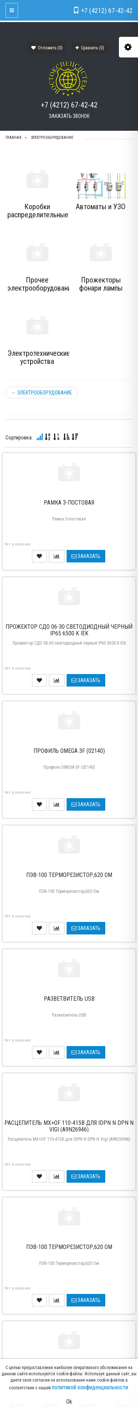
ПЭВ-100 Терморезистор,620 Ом (69, 874)
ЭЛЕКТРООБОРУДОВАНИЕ (41, 393)
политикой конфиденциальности (90, 1387)
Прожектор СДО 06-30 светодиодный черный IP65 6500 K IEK (69, 630)
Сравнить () (89, 47)
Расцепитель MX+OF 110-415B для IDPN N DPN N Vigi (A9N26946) (69, 1126)
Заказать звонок (69, 116)
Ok (69, 1401)
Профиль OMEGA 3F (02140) (69, 750)
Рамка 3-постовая (69, 502)
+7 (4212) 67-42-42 (69, 105)
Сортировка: (19, 438)
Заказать (85, 556)
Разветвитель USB (69, 998)
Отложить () (47, 47)
